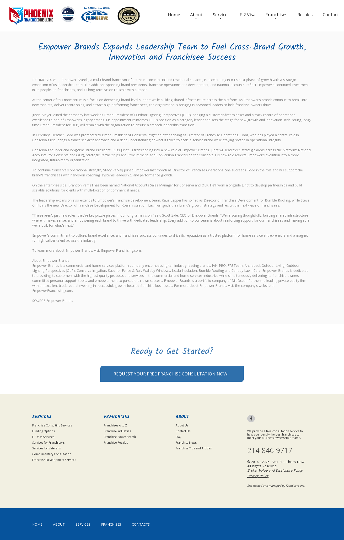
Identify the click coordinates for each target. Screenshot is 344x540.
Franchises (276, 14)
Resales (305, 14)
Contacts (141, 524)
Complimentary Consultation (51, 454)
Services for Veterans (46, 448)
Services (221, 14)
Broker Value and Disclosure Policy (274, 470)
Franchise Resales (116, 443)
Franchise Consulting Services (52, 425)
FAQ (178, 437)
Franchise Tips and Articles (194, 448)
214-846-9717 (269, 450)
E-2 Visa (247, 14)
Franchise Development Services (54, 460)
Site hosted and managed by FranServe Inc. (276, 486)
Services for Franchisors (48, 443)
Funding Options (43, 431)
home (37, 524)
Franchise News (186, 443)
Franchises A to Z (115, 425)
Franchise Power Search (120, 437)
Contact (331, 14)
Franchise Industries (117, 431)
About (196, 14)
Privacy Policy (258, 476)
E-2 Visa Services (43, 437)
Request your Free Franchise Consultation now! (170, 386)
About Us (182, 425)
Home (174, 14)
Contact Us (183, 431)
